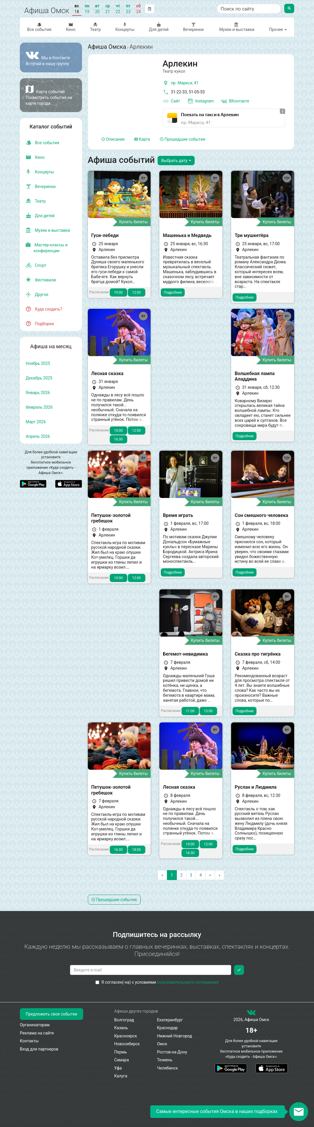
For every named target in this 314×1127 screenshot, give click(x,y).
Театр (95, 27)
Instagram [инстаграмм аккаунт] (200, 101)
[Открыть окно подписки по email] (298, 1111)
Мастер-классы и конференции (46, 248)
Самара (121, 1060)
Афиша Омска (107, 46)
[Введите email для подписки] (150, 970)
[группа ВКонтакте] (251, 1013)
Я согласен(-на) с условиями (157, 982)
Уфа (118, 1068)
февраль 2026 (39, 407)
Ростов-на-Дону (172, 1052)
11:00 (190, 711)
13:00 (208, 711)
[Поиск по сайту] (249, 9)
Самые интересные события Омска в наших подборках (217, 1111)
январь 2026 (38, 392)
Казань (121, 1027)
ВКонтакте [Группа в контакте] (235, 101)
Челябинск (167, 1068)
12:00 (136, 292)
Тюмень (164, 1060)
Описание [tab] (113, 139)
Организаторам (35, 1025)
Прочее (278, 29)
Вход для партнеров (39, 1049)
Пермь (120, 1052)
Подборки (40, 324)
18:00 (136, 850)
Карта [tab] (142, 139)
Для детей (159, 27)
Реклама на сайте (37, 1033)
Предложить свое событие (51, 1014)
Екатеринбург (170, 1020)
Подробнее (173, 292)
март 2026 (36, 421)
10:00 (118, 292)
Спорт (36, 265)
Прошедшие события (182, 139)
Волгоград (124, 1020)
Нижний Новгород (174, 1036)
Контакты (29, 1041)
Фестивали (41, 280)
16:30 (118, 439)
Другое (37, 294)
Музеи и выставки (236, 27)
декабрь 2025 (39, 378)
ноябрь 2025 (38, 363)
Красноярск (125, 1036)
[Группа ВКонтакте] (51, 57)
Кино (70, 27)
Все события (39, 27)
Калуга (120, 1076)
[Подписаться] (239, 970)
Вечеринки (193, 27)
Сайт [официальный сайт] (171, 101)
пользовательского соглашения (188, 982)
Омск (162, 1043)
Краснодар (167, 1027)
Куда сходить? (44, 309)
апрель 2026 (38, 436)
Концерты (124, 27)
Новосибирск (127, 1043)
